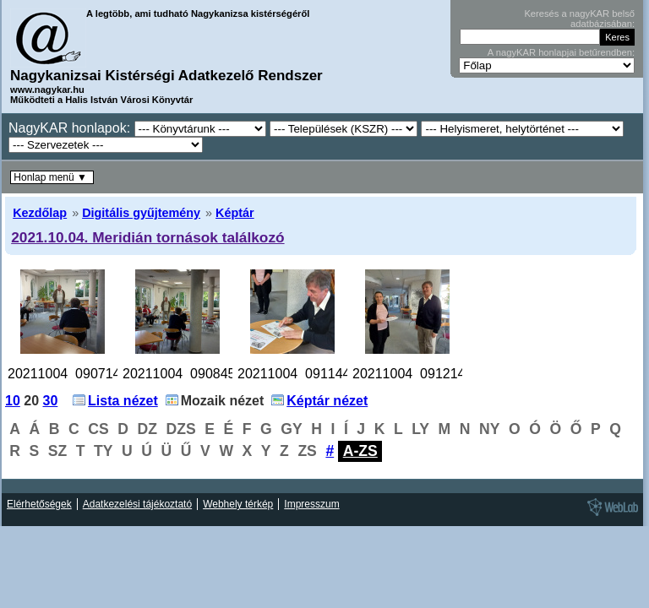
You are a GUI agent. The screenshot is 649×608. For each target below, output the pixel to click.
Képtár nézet (327, 401)
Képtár (234, 213)
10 (12, 401)
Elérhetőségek (39, 504)
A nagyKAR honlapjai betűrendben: (561, 52)
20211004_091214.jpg (419, 373)
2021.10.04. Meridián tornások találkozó (147, 237)
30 (50, 401)
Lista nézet (123, 401)
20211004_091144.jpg (304, 373)
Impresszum (311, 504)
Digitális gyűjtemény (141, 213)
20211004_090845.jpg (190, 373)
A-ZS (360, 450)
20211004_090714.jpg (75, 373)
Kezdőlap (40, 213)
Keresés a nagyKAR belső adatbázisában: (579, 18)
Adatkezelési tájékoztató (137, 504)
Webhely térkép (238, 504)
